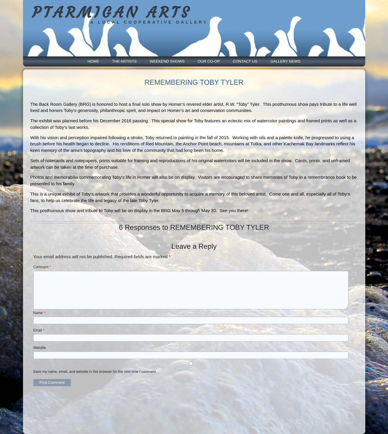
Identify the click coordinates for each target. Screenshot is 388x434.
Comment (42, 267)
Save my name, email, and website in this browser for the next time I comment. (95, 372)
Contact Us (245, 61)
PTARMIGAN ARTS (111, 12)
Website (39, 348)
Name (39, 313)
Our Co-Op (209, 61)
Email (39, 330)
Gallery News (285, 61)
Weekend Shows (167, 61)
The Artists (124, 61)
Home (93, 61)
